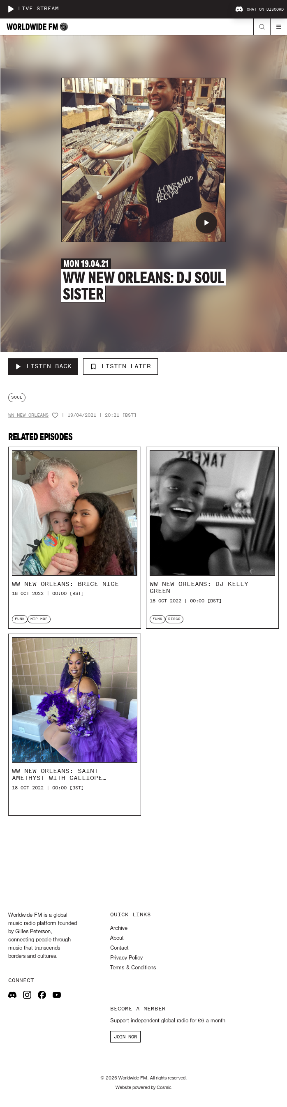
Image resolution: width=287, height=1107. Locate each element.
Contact (119, 948)
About (117, 938)
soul (17, 397)
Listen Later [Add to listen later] (120, 366)
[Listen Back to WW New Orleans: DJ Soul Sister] (43, 366)
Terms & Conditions (133, 968)
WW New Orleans (28, 415)
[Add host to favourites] (55, 415)
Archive (118, 928)
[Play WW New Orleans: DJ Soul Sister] (206, 222)
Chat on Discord (259, 9)
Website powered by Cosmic (143, 1088)
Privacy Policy (126, 958)
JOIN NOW (125, 1037)
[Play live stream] (11, 9)
